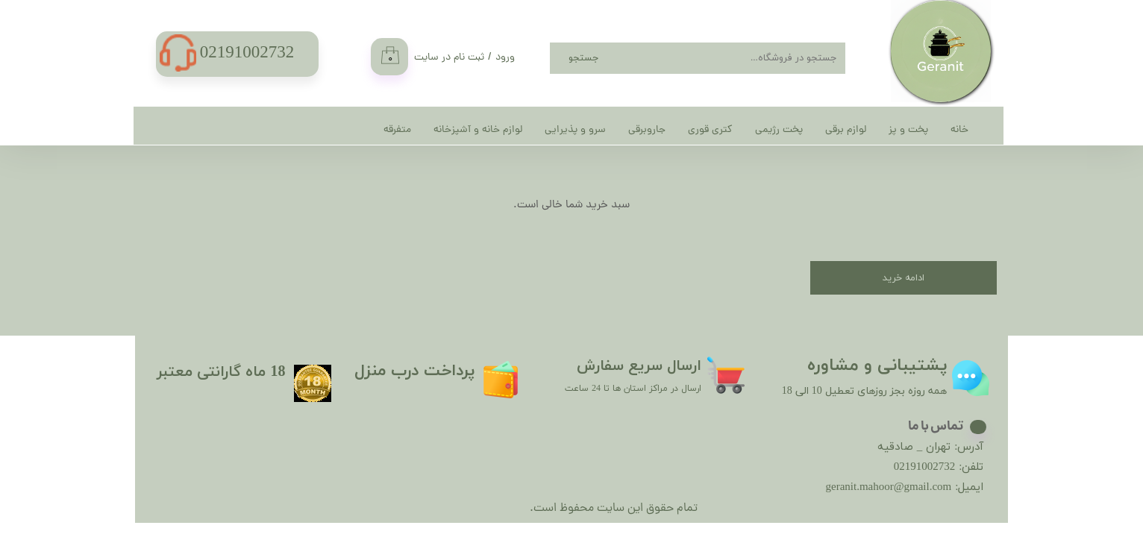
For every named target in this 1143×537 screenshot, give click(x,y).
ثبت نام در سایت (449, 58)
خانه (959, 130)
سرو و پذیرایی (575, 130)
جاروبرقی (647, 130)
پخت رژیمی (779, 130)
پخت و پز (908, 130)
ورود (505, 58)
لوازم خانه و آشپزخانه (477, 130)
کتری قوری (710, 130)
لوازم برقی (845, 130)
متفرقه (397, 130)
